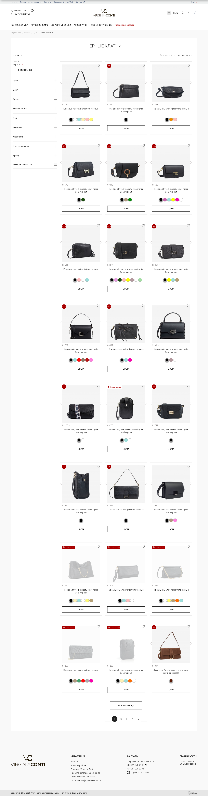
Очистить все (24, 70)
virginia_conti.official (138, 772)
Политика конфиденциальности (86, 780)
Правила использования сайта (85, 773)
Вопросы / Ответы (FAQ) (63, 2)
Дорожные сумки (61, 25)
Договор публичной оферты (84, 777)
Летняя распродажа (124, 25)
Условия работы (34, 2)
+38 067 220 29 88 (22, 14)
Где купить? (80, 2)
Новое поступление (101, 25)
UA (192, 2)
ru (196, 2)
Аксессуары (80, 25)
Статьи (23, 2)
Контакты (48, 2)
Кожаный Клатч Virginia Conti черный (81, 109)
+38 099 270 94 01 (22, 10)
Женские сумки (19, 25)
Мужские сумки (40, 25)
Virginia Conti (36, 793)
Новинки (14, 2)
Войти (175, 13)
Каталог (75, 762)
